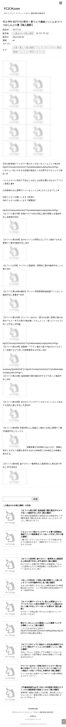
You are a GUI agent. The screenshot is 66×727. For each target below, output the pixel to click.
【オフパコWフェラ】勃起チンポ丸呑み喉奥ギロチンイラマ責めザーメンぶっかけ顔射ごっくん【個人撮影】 (42, 646)
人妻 (15, 47)
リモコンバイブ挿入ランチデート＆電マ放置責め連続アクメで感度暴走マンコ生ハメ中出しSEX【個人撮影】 (42, 534)
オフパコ (40, 52)
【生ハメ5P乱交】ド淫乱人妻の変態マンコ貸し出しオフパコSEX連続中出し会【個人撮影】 (41, 581)
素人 (22, 47)
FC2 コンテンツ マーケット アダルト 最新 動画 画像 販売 (33, 712)
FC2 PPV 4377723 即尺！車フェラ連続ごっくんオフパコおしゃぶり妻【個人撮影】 (32, 23)
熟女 (59, 47)
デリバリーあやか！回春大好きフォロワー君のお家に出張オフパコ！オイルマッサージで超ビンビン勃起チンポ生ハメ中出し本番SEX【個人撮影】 (41, 668)
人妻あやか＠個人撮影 (23, 33)
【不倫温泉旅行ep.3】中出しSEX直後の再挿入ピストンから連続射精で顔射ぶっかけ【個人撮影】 (42, 688)
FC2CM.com (12, 9)
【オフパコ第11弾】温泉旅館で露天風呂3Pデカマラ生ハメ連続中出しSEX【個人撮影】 (41, 511)
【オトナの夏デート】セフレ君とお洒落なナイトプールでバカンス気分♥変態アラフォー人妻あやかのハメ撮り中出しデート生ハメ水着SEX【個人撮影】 (42, 605)
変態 (15, 52)
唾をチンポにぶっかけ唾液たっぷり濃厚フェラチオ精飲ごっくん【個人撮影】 (41, 624)
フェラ (39, 47)
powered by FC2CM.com (37, 724)
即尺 (32, 52)
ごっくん (24, 52)
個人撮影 (30, 47)
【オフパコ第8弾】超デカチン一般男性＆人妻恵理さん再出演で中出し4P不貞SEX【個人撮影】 (42, 560)
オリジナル (50, 47)
